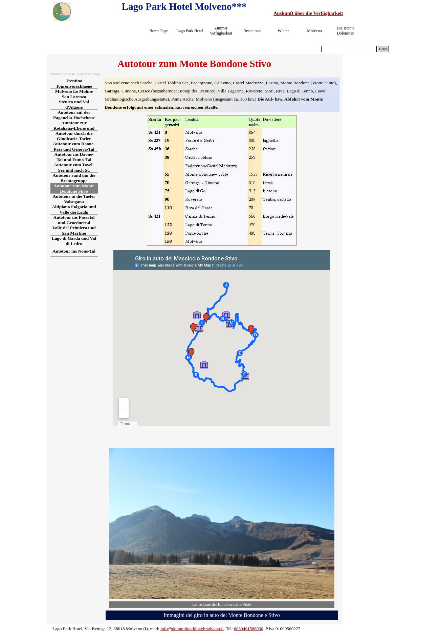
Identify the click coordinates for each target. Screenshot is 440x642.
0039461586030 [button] (248, 628)
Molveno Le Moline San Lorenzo (74, 94)
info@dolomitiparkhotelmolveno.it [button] (192, 628)
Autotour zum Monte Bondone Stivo (73, 188)
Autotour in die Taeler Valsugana (74, 199)
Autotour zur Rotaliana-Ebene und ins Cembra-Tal (73, 128)
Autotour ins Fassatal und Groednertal (74, 220)
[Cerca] (349, 49)
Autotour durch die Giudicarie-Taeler (74, 136)
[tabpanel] (332, 13)
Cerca (383, 49)
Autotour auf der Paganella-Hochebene (74, 115)
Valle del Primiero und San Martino (73, 230)
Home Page (158, 30)
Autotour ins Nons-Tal (73, 251)
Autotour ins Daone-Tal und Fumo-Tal (74, 157)
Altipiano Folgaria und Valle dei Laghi (74, 209)
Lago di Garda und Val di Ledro (74, 241)
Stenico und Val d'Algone (74, 104)
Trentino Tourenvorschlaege (74, 83)
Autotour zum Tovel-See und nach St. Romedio (74, 170)
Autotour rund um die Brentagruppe (74, 178)
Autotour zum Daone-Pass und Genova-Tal (74, 146)
